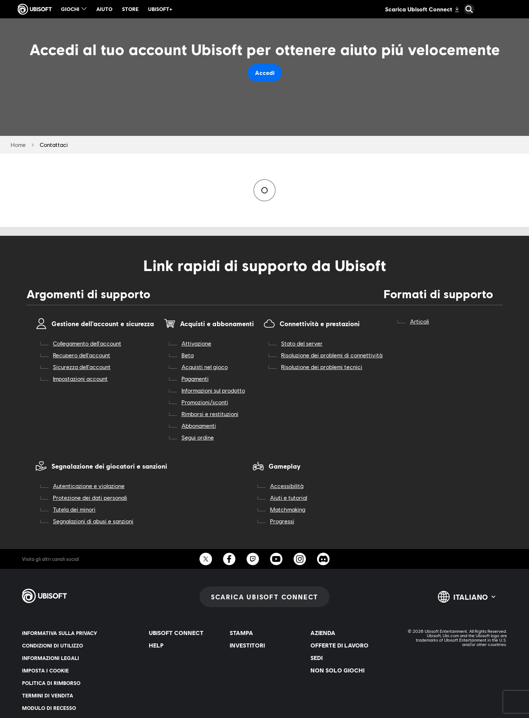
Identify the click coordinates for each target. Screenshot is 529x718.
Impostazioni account (80, 378)
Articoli (419, 321)
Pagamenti (195, 378)
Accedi (264, 72)
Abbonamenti (198, 425)
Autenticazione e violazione (89, 485)
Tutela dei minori (74, 509)
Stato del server (302, 343)
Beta (187, 354)
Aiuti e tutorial (288, 497)
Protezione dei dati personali (90, 497)
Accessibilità (286, 485)
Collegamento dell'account (87, 343)
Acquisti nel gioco (204, 366)
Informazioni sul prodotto (213, 390)
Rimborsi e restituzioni (209, 413)
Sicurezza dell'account (82, 366)
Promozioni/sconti (204, 401)
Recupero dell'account (81, 354)
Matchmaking (287, 509)
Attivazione (196, 343)
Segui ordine (197, 437)
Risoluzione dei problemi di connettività (331, 354)
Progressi (282, 520)
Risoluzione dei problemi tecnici (321, 366)
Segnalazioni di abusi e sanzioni (93, 520)
